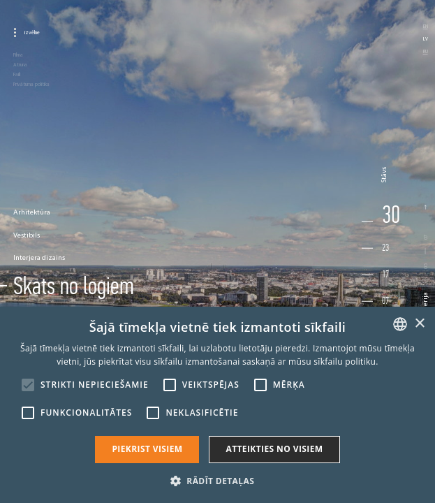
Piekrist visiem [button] (147, 449)
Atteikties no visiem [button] (274, 449)
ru (425, 51)
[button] (217, 480)
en (425, 26)
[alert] (217, 405)
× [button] (419, 324)
